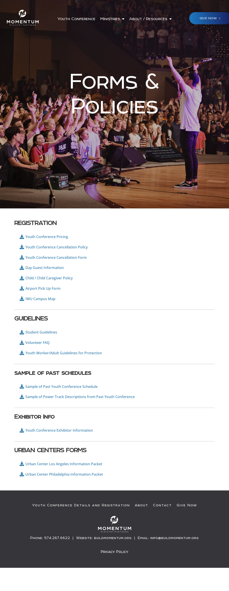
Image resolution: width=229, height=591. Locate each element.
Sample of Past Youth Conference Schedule (69, 403)
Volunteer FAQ (40, 356)
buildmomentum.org (113, 562)
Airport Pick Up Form (46, 297)
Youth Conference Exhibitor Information (66, 450)
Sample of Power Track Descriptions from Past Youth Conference (92, 415)
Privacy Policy (114, 575)
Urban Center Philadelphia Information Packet (72, 497)
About (141, 529)
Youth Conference (76, 19)
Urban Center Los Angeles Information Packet (72, 485)
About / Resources (148, 19)
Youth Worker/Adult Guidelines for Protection (72, 368)
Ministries (110, 19)
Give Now (187, 529)
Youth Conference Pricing (51, 237)
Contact (162, 529)
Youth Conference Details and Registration (81, 529)
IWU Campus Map (43, 309)
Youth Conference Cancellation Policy (63, 249)
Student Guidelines (44, 344)
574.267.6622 (57, 562)
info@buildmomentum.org (174, 562)
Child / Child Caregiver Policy (54, 285)
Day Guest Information (49, 273)
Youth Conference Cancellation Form (63, 261)
